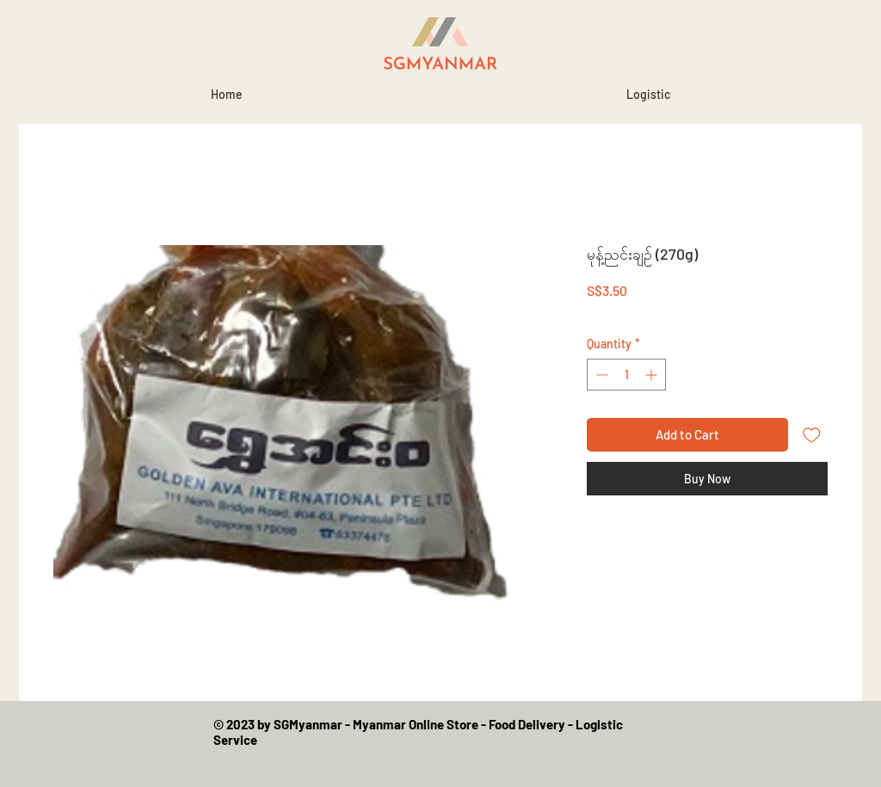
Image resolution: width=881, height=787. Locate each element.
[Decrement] (600, 375)
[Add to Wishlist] (812, 435)
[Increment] (652, 375)
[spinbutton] (626, 375)
